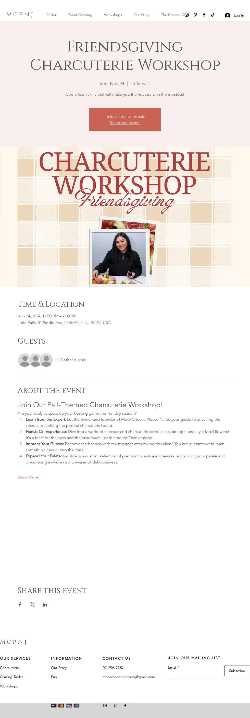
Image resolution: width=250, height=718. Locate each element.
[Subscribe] (237, 671)
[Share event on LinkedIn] (45, 604)
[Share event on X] (32, 604)
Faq (54, 676)
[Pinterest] (195, 14)
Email (172, 667)
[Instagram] (186, 14)
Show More (28, 477)
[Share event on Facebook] (20, 604)
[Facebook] (204, 14)
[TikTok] (212, 14)
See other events (125, 122)
